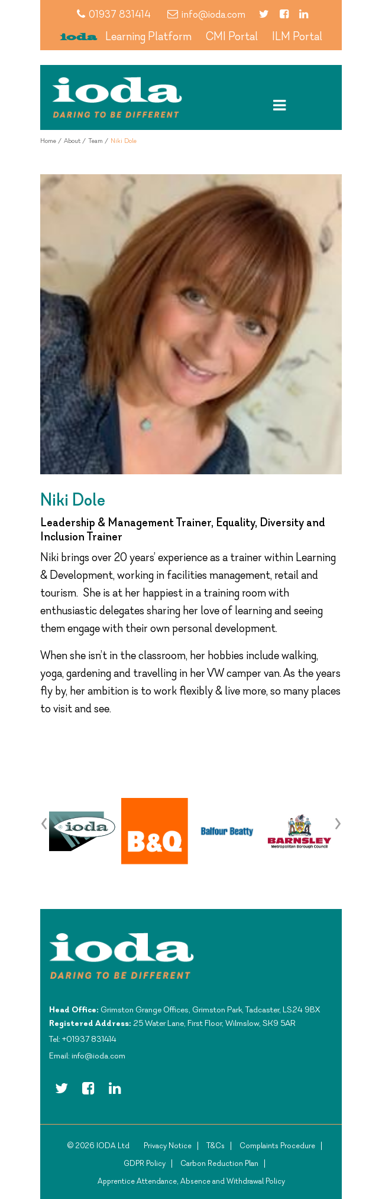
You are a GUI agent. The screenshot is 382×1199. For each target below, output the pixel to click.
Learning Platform (148, 36)
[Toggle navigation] (279, 105)
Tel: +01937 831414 (82, 1039)
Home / (50, 140)
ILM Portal (297, 36)
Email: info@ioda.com (87, 1055)
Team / (98, 140)
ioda (78, 37)
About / (75, 140)
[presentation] (44, 822)
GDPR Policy (145, 1163)
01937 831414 (114, 14)
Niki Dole (124, 140)
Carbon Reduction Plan (219, 1163)
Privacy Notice (168, 1146)
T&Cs (215, 1146)
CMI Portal (232, 36)
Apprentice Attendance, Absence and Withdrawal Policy (191, 1181)
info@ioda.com (206, 14)
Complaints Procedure (277, 1146)
